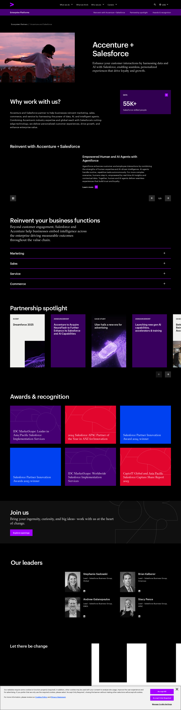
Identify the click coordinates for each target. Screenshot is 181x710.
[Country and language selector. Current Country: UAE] (164, 5)
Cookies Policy (41, 697)
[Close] (177, 689)
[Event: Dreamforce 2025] (27, 340)
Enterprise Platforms (19, 12)
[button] (21, 532)
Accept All (162, 691)
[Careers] (113, 4)
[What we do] (66, 4)
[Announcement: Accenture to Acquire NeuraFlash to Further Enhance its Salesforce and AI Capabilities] (68, 340)
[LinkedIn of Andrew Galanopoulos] (84, 616)
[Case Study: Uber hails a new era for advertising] (109, 340)
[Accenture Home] (17, 5)
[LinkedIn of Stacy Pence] (139, 616)
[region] (90, 698)
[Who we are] (98, 4)
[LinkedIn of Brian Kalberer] (139, 591)
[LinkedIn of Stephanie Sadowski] (84, 591)
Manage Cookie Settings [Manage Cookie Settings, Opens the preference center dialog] (162, 704)
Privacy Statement (58, 697)
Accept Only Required (162, 698)
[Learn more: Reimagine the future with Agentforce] (90, 187)
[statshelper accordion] (166, 95)
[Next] (168, 374)
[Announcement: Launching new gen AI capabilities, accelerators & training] (149, 340)
